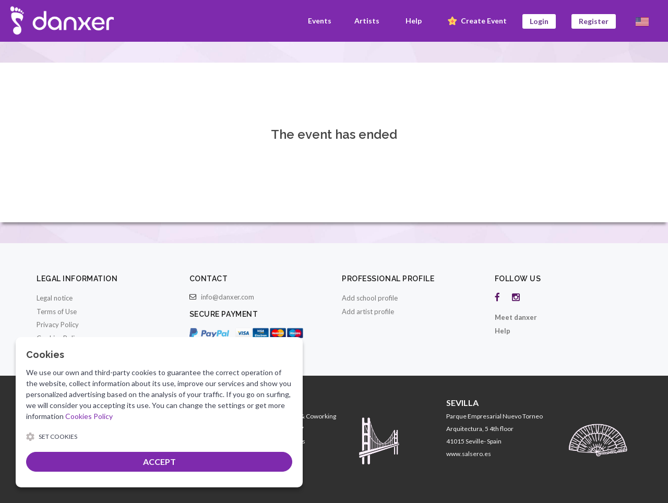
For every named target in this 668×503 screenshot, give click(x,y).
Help (413, 20)
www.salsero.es (468, 454)
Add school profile (370, 298)
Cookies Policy (89, 416)
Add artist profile (368, 311)
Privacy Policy (58, 324)
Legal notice (55, 298)
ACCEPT (159, 461)
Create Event (476, 21)
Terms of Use (57, 311)
